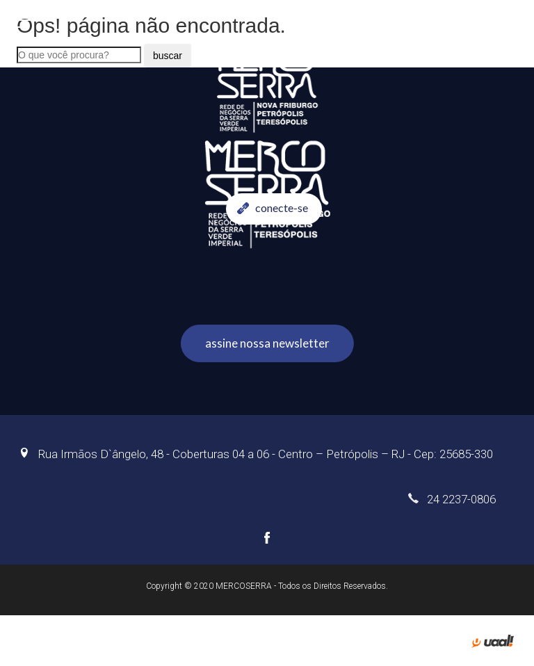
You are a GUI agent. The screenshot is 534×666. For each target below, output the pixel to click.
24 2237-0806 (452, 499)
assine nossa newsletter (267, 343)
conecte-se (272, 207)
